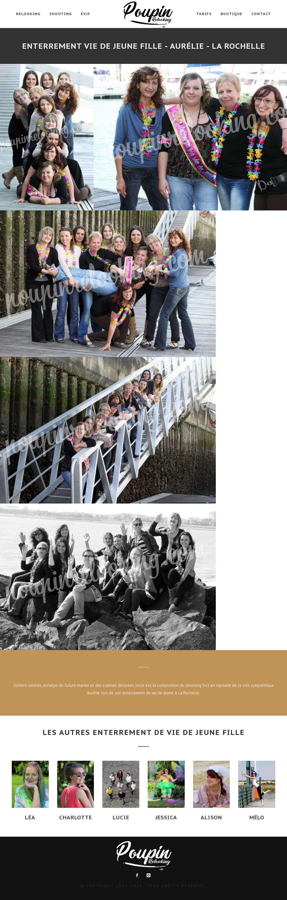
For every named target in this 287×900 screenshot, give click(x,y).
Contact (261, 13)
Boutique (231, 13)
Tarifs (204, 13)
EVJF (85, 13)
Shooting (60, 13)
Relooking (28, 13)
